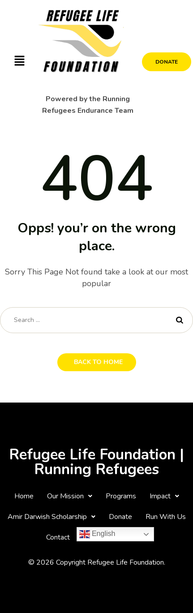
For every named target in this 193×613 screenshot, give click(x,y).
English (97, 534)
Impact (164, 496)
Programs (121, 496)
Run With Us (166, 517)
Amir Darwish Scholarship (51, 517)
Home (24, 496)
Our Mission (69, 496)
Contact (58, 537)
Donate (120, 517)
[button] (19, 61)
